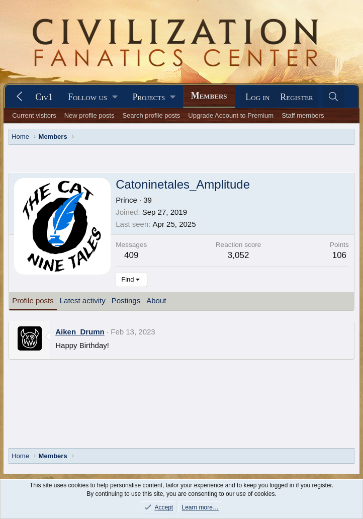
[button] (92, 97)
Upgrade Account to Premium (231, 115)
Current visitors (34, 115)
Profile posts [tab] (33, 300)
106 (339, 255)
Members (209, 96)
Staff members (303, 115)
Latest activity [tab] (83, 300)
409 (131, 255)
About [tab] (156, 300)
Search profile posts (151, 115)
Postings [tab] (126, 300)
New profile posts (89, 115)
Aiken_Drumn (80, 331)
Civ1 (44, 97)
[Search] (333, 97)
